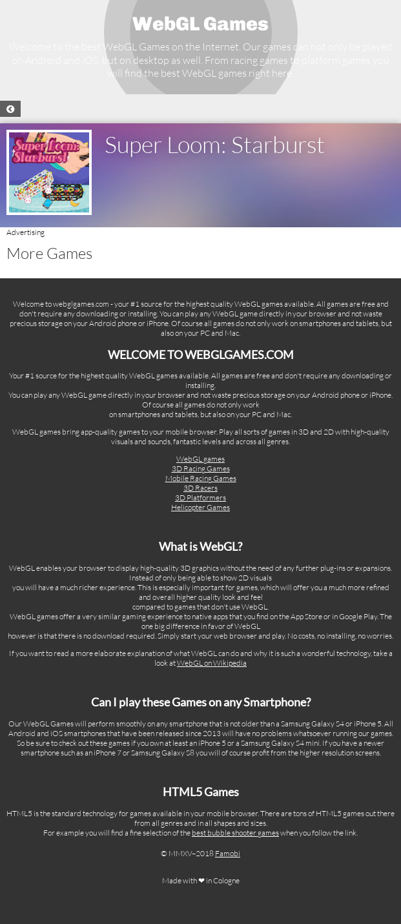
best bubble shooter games (235, 832)
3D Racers (200, 488)
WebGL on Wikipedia (212, 663)
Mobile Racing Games (200, 478)
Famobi (227, 853)
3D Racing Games (201, 468)
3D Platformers (200, 497)
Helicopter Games (200, 507)
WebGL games (200, 459)
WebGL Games (200, 24)
